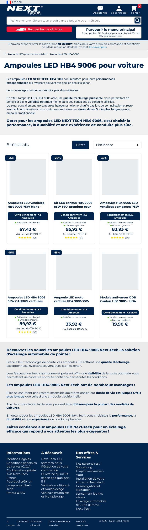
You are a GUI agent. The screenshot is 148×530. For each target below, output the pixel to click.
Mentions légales (19, 459)
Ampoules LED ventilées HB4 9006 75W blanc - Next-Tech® (26, 206)
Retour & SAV (16, 493)
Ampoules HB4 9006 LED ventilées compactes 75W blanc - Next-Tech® (119, 206)
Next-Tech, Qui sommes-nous (51, 461)
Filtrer (80, 145)
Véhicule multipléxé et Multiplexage (55, 494)
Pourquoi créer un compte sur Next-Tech (20, 485)
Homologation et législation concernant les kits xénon (89, 491)
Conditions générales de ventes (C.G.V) (22, 464)
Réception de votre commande (54, 468)
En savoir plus (98, 46)
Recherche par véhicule (39, 29)
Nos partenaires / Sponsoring (88, 465)
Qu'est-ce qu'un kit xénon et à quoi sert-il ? (56, 477)
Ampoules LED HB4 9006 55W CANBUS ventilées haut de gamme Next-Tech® (26, 303)
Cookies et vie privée (21, 470)
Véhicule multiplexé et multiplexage (55, 487)
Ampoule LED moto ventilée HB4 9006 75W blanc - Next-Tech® (71, 301)
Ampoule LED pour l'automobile (26, 54)
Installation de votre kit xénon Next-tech (90, 480)
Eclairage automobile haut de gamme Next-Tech (91, 504)
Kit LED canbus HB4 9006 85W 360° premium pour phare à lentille (73, 206)
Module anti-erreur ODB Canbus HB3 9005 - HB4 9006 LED (118, 301)
